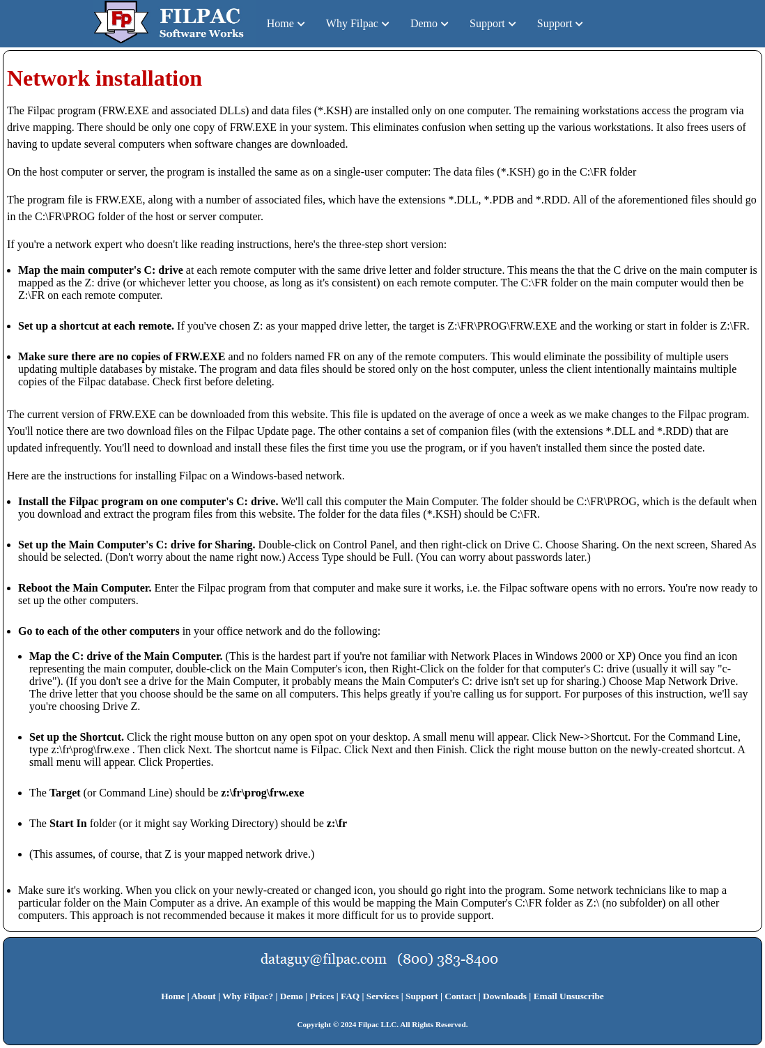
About (203, 996)
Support (487, 23)
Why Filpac (352, 23)
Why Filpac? (247, 996)
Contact (460, 996)
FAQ (350, 996)
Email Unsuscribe (569, 996)
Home (280, 23)
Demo (424, 23)
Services (382, 996)
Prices (322, 996)
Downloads (505, 996)
